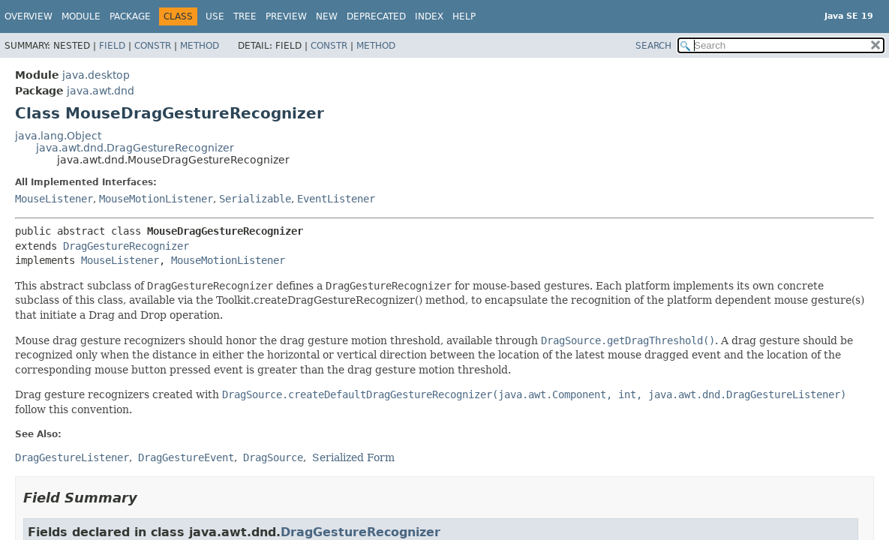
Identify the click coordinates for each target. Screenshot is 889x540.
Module (81, 16)
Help (464, 16)
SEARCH (653, 45)
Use (215, 16)
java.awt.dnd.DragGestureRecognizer (135, 148)
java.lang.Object (58, 136)
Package (130, 16)
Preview (286, 16)
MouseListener (54, 199)
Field (112, 45)
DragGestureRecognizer (126, 246)
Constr (152, 45)
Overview (29, 16)
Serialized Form (353, 458)
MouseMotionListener (156, 199)
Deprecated (376, 16)
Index (429, 16)
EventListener (336, 199)
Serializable (255, 199)
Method (199, 45)
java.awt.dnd (100, 91)
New (327, 16)
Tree (245, 16)
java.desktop (96, 75)
